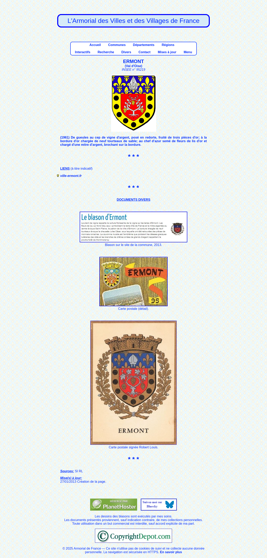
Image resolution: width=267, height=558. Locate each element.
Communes (117, 45)
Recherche (106, 52)
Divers (126, 52)
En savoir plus (171, 552)
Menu (188, 52)
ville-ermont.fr (71, 175)
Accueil (95, 45)
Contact (145, 52)
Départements (143, 45)
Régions (168, 45)
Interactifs (82, 52)
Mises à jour (167, 52)
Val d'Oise (133, 66)
